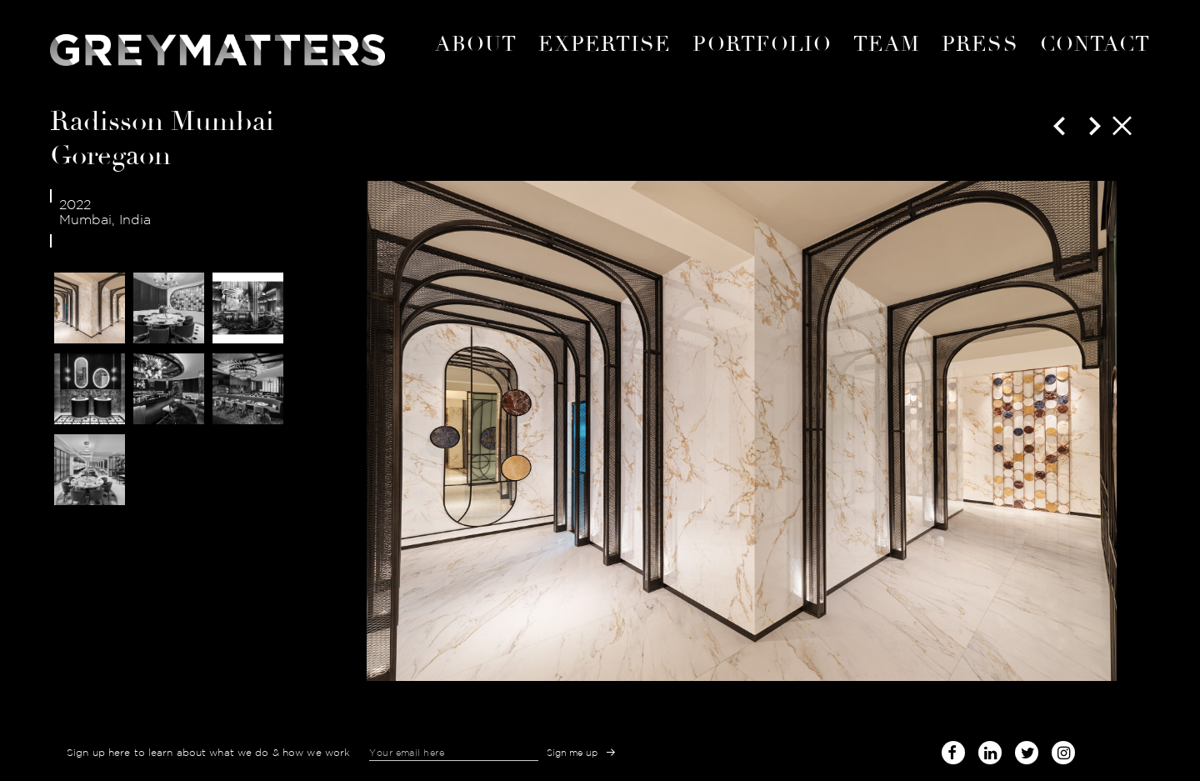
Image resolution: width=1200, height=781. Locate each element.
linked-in (990, 752)
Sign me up (572, 753)
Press (980, 44)
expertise (605, 44)
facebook (953, 749)
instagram (1063, 749)
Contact (1095, 44)
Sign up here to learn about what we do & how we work (208, 753)
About (476, 44)
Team (886, 44)
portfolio (762, 44)
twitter (1026, 749)
